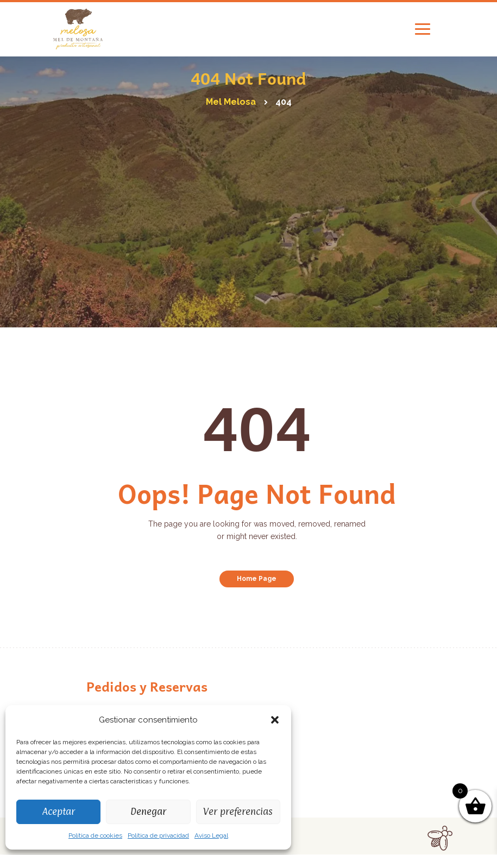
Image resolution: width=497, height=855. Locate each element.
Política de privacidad (158, 835)
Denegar (148, 811)
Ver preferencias (238, 811)
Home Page (256, 578)
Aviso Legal (211, 835)
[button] (274, 719)
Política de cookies (95, 835)
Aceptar (58, 811)
